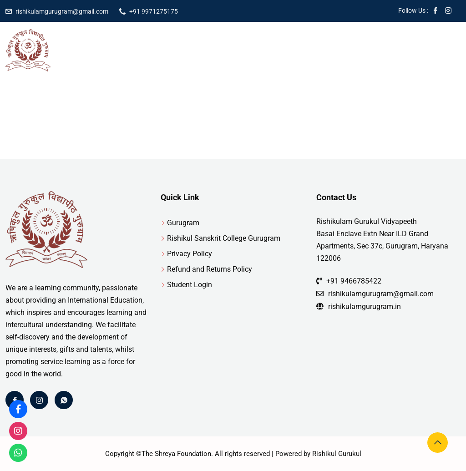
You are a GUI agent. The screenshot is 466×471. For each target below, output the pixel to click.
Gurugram (183, 222)
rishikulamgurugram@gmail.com (61, 11)
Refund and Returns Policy (209, 269)
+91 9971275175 (153, 11)
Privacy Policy (189, 253)
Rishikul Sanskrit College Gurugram (223, 238)
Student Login (189, 284)
